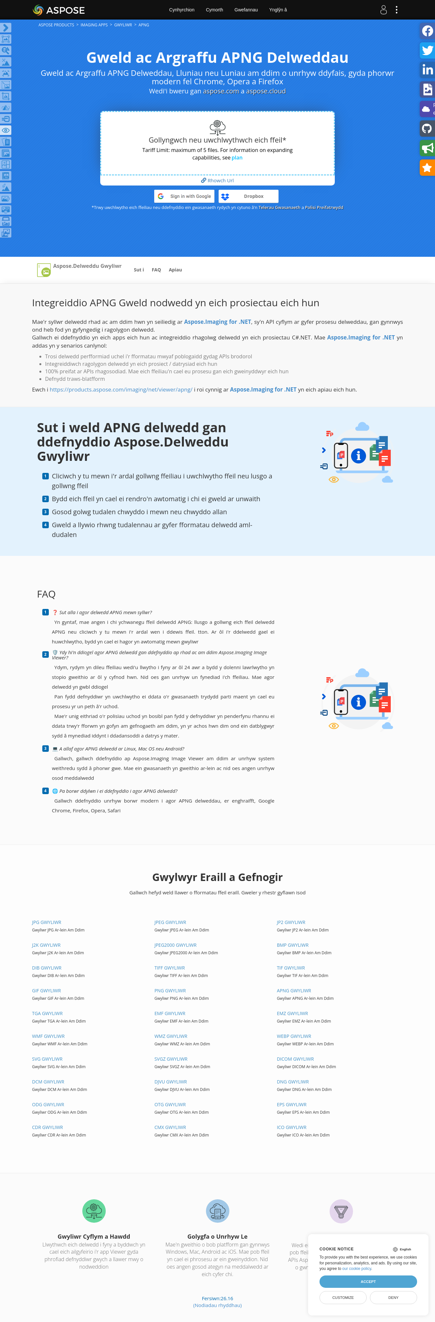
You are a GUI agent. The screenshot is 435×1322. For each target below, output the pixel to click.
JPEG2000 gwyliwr (176, 945)
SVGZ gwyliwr (171, 1059)
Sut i (139, 270)
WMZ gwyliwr (171, 1036)
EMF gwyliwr (170, 1013)
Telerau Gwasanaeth (280, 207)
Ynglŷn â (278, 9)
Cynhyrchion (182, 9)
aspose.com (221, 91)
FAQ (156, 270)
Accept (368, 1282)
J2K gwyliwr (46, 945)
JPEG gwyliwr (170, 922)
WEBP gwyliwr (294, 1036)
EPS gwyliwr (291, 1104)
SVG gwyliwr (47, 1059)
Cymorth (214, 9)
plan (237, 157)
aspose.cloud (266, 91)
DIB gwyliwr (46, 968)
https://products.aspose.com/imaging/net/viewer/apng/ (121, 389)
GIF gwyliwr (46, 990)
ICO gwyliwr (291, 1127)
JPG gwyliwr (46, 922)
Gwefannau (246, 9)
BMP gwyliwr (292, 945)
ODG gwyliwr (48, 1104)
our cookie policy (356, 1268)
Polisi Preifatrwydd (324, 207)
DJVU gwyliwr (171, 1082)
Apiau (175, 270)
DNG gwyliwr (293, 1082)
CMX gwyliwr (170, 1127)
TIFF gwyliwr (170, 968)
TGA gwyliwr (47, 1013)
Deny (393, 1298)
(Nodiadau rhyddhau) (217, 1305)
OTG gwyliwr (170, 1104)
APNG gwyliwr (294, 990)
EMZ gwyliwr (292, 1013)
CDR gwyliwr (47, 1127)
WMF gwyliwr (48, 1036)
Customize (343, 1298)
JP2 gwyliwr (291, 922)
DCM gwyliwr (48, 1082)
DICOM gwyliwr (295, 1059)
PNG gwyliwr (170, 990)
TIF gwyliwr (291, 968)
